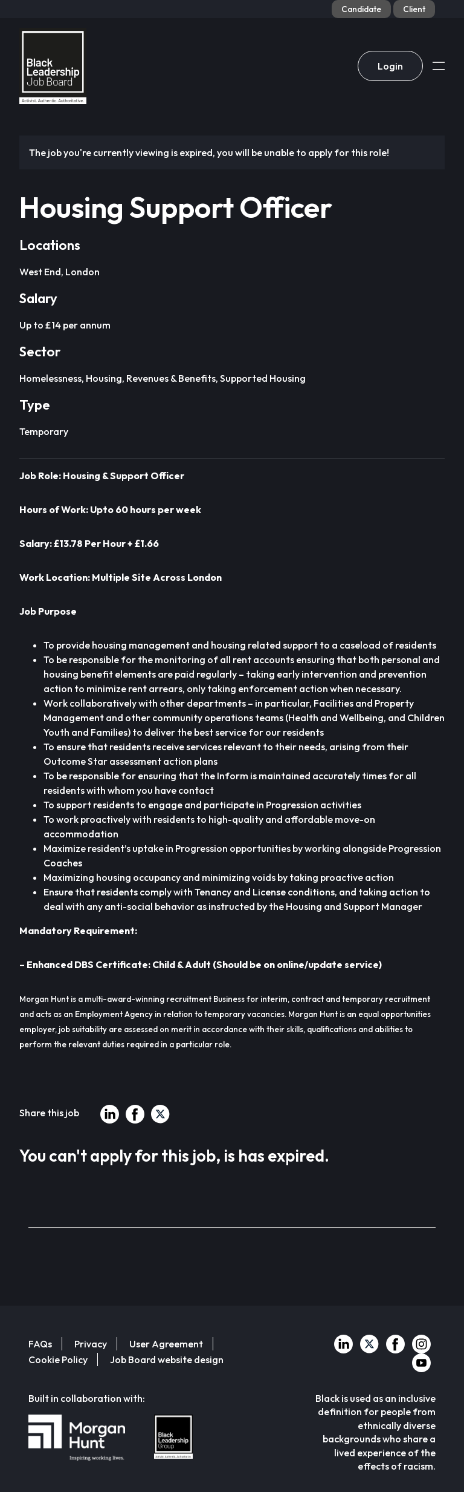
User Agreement (166, 1344)
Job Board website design (167, 1359)
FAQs (40, 1344)
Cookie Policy (58, 1359)
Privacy (90, 1344)
